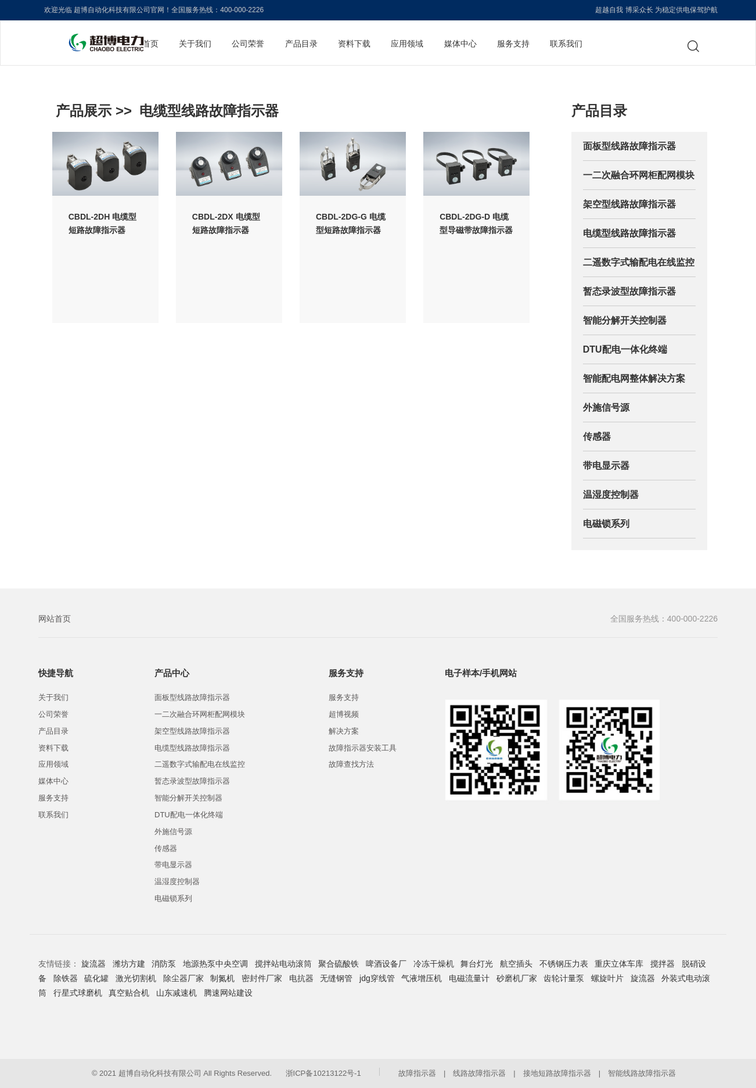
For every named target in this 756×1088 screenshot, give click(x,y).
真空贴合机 (129, 992)
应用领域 (407, 43)
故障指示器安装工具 (363, 748)
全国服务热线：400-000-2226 (664, 618)
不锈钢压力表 (563, 963)
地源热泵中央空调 (215, 963)
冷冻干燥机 (433, 963)
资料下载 (354, 43)
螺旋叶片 (607, 978)
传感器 (597, 436)
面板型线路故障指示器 (629, 146)
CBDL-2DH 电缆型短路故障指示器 (102, 223)
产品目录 (301, 43)
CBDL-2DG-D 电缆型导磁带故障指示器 (476, 223)
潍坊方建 (129, 963)
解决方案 (344, 731)
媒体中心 (460, 43)
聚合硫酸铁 (338, 963)
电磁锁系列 (606, 524)
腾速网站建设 (228, 992)
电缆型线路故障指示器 (209, 111)
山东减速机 (176, 992)
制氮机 (222, 978)
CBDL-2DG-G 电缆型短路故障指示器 (351, 223)
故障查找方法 (351, 764)
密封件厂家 (262, 978)
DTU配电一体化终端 (625, 349)
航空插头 (516, 963)
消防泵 (164, 963)
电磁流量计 (469, 978)
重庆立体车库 (619, 963)
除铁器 (65, 978)
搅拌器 (662, 963)
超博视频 (344, 714)
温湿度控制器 (611, 495)
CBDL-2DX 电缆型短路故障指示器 (226, 223)
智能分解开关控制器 (625, 320)
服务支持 (513, 43)
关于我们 (195, 43)
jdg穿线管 (377, 978)
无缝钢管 (336, 978)
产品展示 (83, 111)
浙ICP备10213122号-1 (323, 1073)
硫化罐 (96, 978)
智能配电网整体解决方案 (634, 378)
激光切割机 (136, 978)
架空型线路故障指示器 (629, 204)
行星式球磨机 (77, 992)
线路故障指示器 (479, 1073)
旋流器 (93, 963)
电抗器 (301, 978)
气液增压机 (421, 978)
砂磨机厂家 (516, 978)
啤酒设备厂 (386, 963)
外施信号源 (606, 407)
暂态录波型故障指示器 (629, 291)
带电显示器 (606, 466)
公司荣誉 (248, 43)
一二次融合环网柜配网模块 (638, 175)
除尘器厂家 (183, 978)
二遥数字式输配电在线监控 (638, 262)
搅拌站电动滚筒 (283, 963)
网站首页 (54, 618)
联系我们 (566, 43)
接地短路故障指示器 (557, 1073)
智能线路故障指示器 (642, 1073)
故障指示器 (417, 1073)
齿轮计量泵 (563, 978)
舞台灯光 (476, 963)
